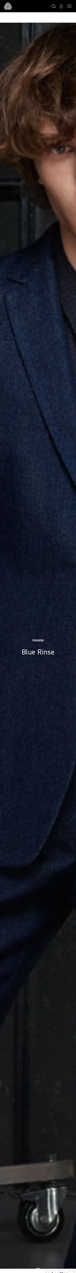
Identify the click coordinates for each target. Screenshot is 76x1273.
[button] (54, 6)
